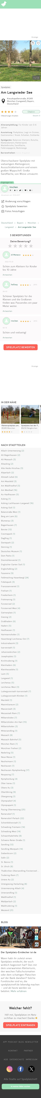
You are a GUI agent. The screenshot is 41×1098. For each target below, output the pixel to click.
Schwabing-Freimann (11, 827)
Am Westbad (7, 490)
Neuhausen (6, 765)
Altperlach (6, 472)
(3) (14, 459)
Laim (3, 674)
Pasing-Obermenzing (11, 809)
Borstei (4, 529)
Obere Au (5, 787)
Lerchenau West (8, 687)
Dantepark (6, 542)
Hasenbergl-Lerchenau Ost (13, 639)
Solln (3, 857)
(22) (22, 818)
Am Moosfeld (7, 481)
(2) (22, 450)
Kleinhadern (6, 665)
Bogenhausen (7, 525)
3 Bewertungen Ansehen (9, 116)
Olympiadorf (7, 800)
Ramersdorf (6, 814)
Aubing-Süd (6, 507)
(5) (17, 494)
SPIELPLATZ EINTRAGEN (20, 1025)
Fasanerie (5, 573)
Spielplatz (5, 87)
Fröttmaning (6, 599)
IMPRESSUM (31, 1059)
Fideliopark (6, 582)
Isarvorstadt (6, 647)
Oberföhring (6, 792)
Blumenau (5, 520)
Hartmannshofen (9, 634)
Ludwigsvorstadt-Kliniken (12, 695)
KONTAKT (13, 1050)
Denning (5, 547)
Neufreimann (7, 761)
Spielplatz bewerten (16, 206)
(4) (18, 608)
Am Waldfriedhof (9, 485)
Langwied (9, 227)
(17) (27, 770)
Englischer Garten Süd (11, 564)
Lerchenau (6, 682)
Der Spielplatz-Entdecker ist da (18, 952)
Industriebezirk (8, 643)
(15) (25, 722)
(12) (10, 529)
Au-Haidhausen (8, 494)
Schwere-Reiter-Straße (11, 840)
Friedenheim (7, 595)
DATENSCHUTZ (17, 1059)
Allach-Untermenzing (11, 450)
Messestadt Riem (9, 713)
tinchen (14, 187)
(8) (11, 735)
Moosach (5, 735)
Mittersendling (7, 730)
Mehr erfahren (19, 991)
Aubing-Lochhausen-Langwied (15, 503)
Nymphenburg (7, 779)
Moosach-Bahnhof (9, 739)
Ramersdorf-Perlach (10, 818)
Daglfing (5, 538)
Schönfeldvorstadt (9, 822)
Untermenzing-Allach (11, 888)
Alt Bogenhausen (9, 455)
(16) (15, 490)
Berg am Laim (7, 516)
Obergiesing (6, 796)
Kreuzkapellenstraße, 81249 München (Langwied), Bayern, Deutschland (20, 101)
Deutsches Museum (10, 551)
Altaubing (5, 463)
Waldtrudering (7, 905)
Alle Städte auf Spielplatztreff (20, 1079)
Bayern (20, 222)
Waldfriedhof (7, 897)
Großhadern (6, 621)
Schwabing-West (8, 831)
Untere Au (5, 879)
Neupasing (6, 774)
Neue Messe (6, 757)
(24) (27, 577)
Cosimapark (6, 533)
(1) (9, 498)
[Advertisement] (21, 381)
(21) (11, 910)
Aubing (4, 498)
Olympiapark (7, 805)
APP (5, 1042)
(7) (15, 525)
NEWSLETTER (31, 1042)
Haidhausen (6, 630)
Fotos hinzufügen (15, 211)
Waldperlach (7, 901)
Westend (5, 910)
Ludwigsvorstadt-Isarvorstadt (14, 691)
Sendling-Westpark (10, 849)
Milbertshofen (7, 717)
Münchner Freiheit (9, 748)
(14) (23, 827)
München (32, 222)
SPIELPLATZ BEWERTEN (20, 347)
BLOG (21, 1042)
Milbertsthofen (7, 726)
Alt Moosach (6, 459)
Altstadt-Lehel (7, 477)
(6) (16, 477)
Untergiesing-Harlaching (12, 884)
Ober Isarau (6, 783)
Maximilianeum (8, 704)
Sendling (5, 844)
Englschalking (7, 568)
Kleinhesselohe (8, 669)
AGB (6, 1059)
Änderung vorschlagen (18, 201)
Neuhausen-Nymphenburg (13, 770)
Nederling (5, 752)
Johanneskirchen (9, 652)
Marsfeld (5, 700)
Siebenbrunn (7, 853)
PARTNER (28, 1050)
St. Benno (5, 862)
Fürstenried (6, 603)
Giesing (4, 617)
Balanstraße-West (9, 512)
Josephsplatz (7, 656)
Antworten (7, 274)
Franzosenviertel (8, 586)
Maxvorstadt (6, 709)
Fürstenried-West (9, 608)
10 (16, 190)
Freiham (5, 590)
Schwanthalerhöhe (9, 835)
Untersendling (7, 892)
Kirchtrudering (7, 660)
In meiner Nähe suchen (20, 1086)
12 (21, 190)
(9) (12, 573)
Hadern (4, 625)
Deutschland (7, 222)
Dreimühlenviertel (9, 560)
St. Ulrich (5, 866)
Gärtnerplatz (7, 612)
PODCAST (12, 1042)
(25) (23, 809)
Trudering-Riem (8, 875)
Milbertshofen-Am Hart (11, 722)
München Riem (8, 744)
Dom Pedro (6, 555)
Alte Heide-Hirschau (10, 468)
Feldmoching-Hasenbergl (12, 577)
